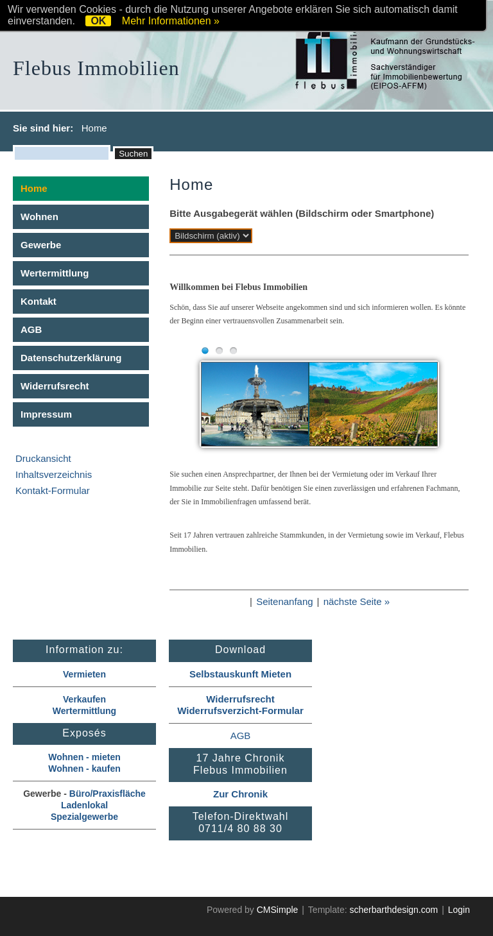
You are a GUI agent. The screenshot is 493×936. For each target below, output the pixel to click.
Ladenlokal (84, 805)
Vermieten (84, 674)
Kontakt (38, 301)
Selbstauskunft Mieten (240, 673)
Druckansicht (43, 458)
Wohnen (39, 216)
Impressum (46, 414)
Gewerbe (41, 244)
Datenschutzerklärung (71, 357)
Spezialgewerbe (84, 817)
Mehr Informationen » (171, 20)
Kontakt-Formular (52, 490)
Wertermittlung (55, 273)
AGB (31, 329)
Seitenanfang (284, 601)
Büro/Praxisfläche (107, 793)
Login (459, 910)
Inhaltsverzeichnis (53, 474)
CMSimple (277, 910)
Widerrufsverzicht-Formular (240, 710)
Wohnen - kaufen (84, 768)
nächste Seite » (357, 601)
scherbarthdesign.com (393, 910)
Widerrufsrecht (55, 385)
